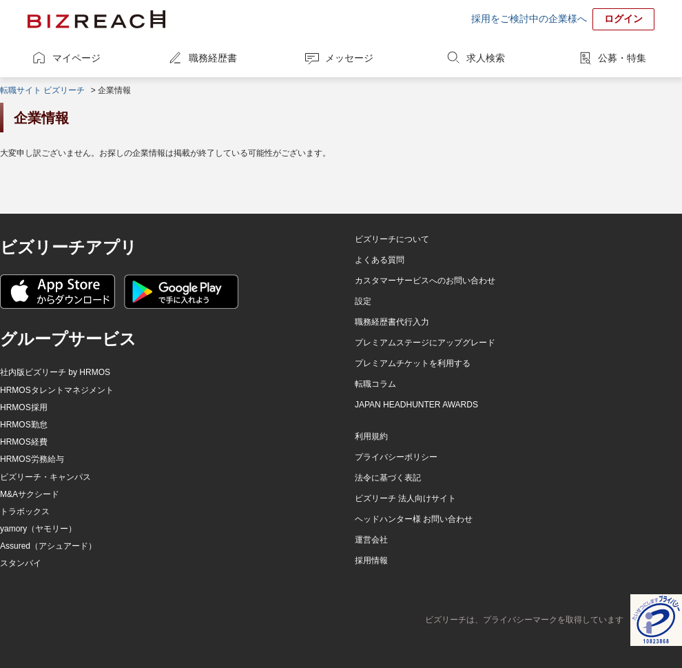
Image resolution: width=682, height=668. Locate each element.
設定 (363, 301)
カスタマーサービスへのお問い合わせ (425, 280)
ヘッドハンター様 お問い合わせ (414, 519)
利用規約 (371, 436)
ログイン (623, 18)
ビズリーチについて (392, 239)
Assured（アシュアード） (48, 546)
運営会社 (371, 540)
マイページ (76, 57)
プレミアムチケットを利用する (413, 363)
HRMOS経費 (24, 442)
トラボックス (25, 511)
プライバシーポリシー (396, 457)
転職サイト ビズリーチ (42, 90)
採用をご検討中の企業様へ (529, 18)
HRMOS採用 (24, 407)
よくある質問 (379, 260)
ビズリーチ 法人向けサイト (405, 498)
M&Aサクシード (29, 494)
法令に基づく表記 (388, 478)
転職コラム (375, 384)
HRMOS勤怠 (24, 424)
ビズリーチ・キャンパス (45, 477)
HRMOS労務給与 (32, 459)
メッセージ (349, 57)
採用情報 (371, 560)
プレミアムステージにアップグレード (425, 342)
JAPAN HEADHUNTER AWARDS (416, 404)
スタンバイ (20, 563)
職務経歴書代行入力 (392, 322)
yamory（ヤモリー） (38, 529)
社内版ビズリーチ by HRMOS (55, 372)
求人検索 (485, 57)
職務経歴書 (213, 57)
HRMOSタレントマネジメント (57, 390)
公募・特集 (622, 57)
